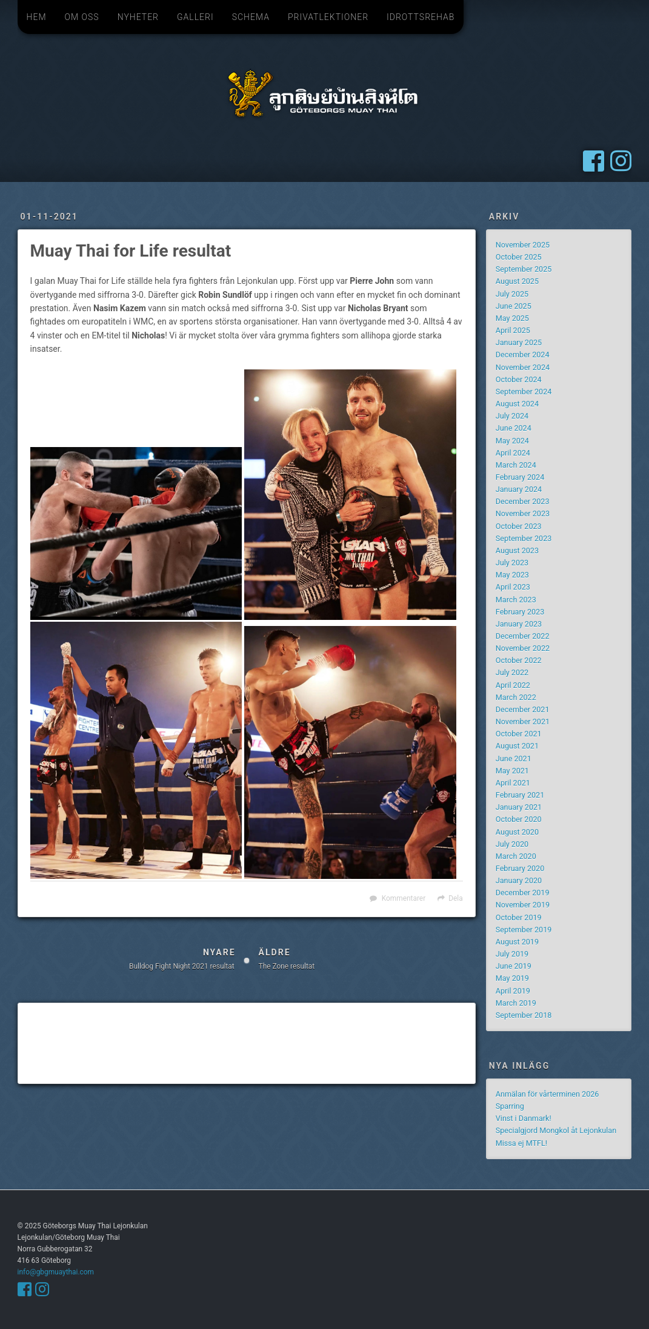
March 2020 (516, 856)
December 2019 (523, 892)
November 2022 (523, 648)
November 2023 (523, 513)
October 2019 (519, 917)
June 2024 (513, 427)
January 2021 (519, 807)
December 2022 (523, 636)
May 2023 (512, 574)
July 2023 (512, 562)
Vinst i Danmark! (523, 1118)
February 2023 (520, 611)
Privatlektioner (328, 17)
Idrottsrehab (420, 17)
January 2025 (519, 342)
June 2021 (513, 758)
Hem (37, 17)
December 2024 (523, 354)
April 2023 (513, 586)
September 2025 (524, 269)
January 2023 (519, 623)
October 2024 (519, 379)
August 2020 (517, 831)
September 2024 (524, 391)
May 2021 (512, 770)
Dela (455, 898)
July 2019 (512, 953)
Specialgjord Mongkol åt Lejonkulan (556, 1130)
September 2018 (524, 1015)
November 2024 (523, 367)
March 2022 (516, 697)
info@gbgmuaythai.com (56, 1272)
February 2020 (520, 868)
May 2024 (512, 440)
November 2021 (523, 721)
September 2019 (524, 929)
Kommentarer (403, 898)
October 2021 (519, 733)
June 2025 (513, 306)
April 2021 (513, 782)
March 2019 (516, 1003)
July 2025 (512, 293)
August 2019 (517, 941)
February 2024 (520, 477)
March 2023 (516, 599)
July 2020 (512, 844)
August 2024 (517, 403)
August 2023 (517, 550)
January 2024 (519, 489)
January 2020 (519, 880)
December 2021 (523, 709)
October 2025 (519, 256)
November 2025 (523, 244)
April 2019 (513, 990)
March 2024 (516, 464)
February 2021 (520, 794)
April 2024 (513, 452)
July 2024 (512, 415)
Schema (251, 17)
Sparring (510, 1106)
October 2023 (519, 526)
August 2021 (517, 745)
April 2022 (513, 685)
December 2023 (523, 501)
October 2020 (519, 819)
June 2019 (513, 966)
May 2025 (512, 318)
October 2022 (519, 660)
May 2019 (512, 978)
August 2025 (517, 281)
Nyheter (138, 17)
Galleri (195, 17)
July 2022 (512, 672)
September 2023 (524, 538)
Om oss (82, 17)
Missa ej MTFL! (521, 1143)
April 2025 (513, 330)
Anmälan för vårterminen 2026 (547, 1094)
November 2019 (523, 904)
